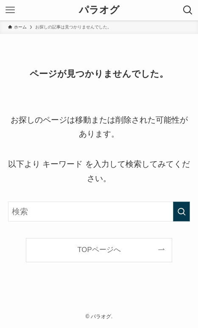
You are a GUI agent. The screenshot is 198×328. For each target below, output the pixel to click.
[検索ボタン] (188, 10)
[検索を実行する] (181, 211)
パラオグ (99, 10)
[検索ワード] (99, 211)
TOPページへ (98, 250)
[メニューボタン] (10, 10)
